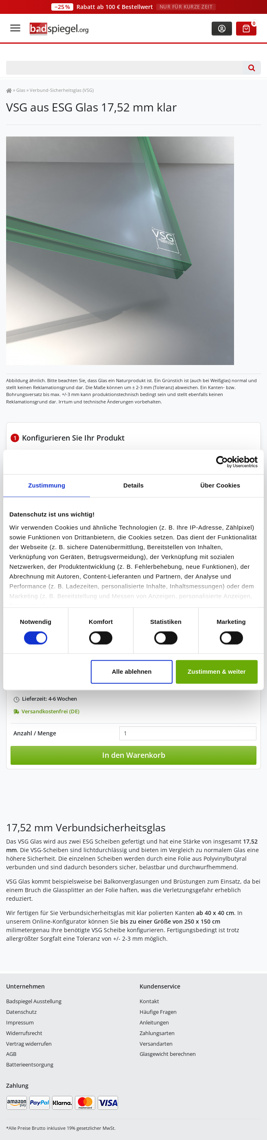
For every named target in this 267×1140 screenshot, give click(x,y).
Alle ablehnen (132, 671)
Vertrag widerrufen (29, 1043)
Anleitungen (154, 1022)
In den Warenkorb (133, 755)
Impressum (20, 1022)
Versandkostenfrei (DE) (46, 711)
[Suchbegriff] (124, 68)
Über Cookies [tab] (220, 485)
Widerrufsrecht (24, 1033)
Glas (20, 90)
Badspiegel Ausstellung (33, 1001)
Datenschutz (21, 1011)
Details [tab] (133, 485)
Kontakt (149, 1001)
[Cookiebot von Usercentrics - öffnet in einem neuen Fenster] (222, 462)
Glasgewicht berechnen (168, 1054)
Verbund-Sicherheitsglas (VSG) (62, 90)
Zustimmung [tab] (46, 485)
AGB (11, 1054)
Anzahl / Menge (34, 733)
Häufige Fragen (158, 1011)
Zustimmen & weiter (217, 671)
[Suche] (252, 68)
